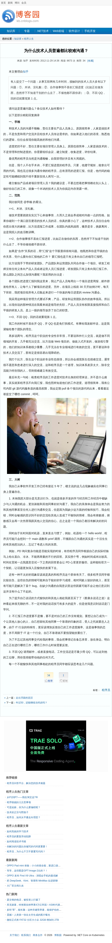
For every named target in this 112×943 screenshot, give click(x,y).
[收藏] (90, 60)
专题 (27, 31)
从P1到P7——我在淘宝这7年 (22, 797)
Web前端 (58, 31)
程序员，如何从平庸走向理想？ (23, 817)
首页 (3, 2)
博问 (17, 2)
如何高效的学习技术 (17, 831)
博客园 (58, 935)
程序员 (106, 690)
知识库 (11, 31)
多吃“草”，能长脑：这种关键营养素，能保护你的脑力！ (36, 909)
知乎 (25, 71)
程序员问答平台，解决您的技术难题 (26, 783)
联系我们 (26, 935)
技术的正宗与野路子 (17, 812)
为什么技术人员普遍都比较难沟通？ (56, 50)
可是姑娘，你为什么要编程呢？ (23, 807)
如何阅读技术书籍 (16, 841)
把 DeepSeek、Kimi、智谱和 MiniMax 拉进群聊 (32, 880)
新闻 (10, 2)
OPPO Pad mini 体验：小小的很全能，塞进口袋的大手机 (37, 865)
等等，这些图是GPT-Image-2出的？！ (27, 870)
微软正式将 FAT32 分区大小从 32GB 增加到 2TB (33, 919)
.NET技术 (43, 31)
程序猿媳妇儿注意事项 (19, 802)
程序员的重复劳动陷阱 (19, 836)
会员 (23, 2)
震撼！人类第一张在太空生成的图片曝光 (28, 914)
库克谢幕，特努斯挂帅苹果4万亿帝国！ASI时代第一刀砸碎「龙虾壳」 (44, 904)
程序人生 (29, 38)
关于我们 (14, 935)
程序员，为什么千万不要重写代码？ (26, 851)
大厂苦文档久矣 (15, 885)
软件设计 (74, 31)
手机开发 (90, 31)
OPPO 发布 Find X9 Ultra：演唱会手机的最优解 (32, 875)
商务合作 (37, 935)
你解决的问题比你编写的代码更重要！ (27, 846)
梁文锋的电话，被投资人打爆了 (23, 899)
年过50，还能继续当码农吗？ (31, 702)
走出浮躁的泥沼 (24, 697)
